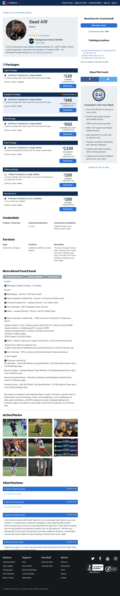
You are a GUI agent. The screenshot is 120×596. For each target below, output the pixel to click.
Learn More (40, 43)
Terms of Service (41, 589)
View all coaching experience (40, 53)
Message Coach (99, 25)
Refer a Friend (8, 578)
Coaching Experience (14, 277)
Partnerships (65, 566)
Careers (64, 574)
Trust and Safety (28, 574)
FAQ (23, 562)
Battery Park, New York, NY (93, 55)
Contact (63, 578)
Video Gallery (8, 566)
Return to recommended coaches (17, 13)
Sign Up (106, 3)
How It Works (27, 566)
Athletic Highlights (35, 277)
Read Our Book (47, 562)
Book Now (67, 86)
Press (63, 570)
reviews (44, 36)
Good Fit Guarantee (29, 570)
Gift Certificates (8, 574)
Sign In (114, 3)
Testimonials (26, 578)
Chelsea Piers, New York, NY (94, 58)
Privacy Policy (28, 589)
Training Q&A (8, 570)
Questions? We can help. (98, 167)
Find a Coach (67, 3)
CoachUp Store (47, 566)
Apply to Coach (81, 3)
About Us (64, 562)
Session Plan (54, 277)
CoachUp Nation (95, 3)
